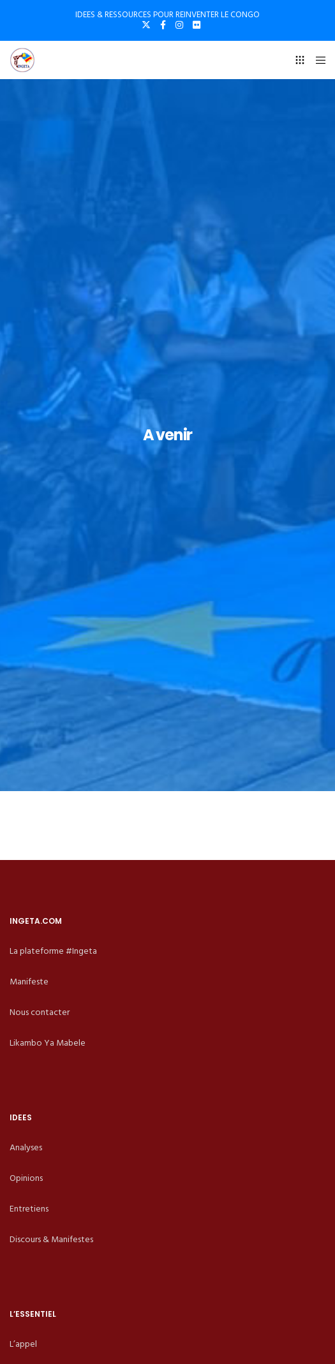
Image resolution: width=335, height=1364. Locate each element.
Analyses (26, 1147)
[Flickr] (196, 24)
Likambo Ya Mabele (48, 1042)
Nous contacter (40, 1012)
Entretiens (29, 1208)
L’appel (23, 1344)
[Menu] (316, 60)
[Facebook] (163, 24)
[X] (146, 24)
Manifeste (29, 981)
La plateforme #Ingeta (53, 951)
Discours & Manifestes (51, 1239)
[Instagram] (179, 24)
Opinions (26, 1178)
